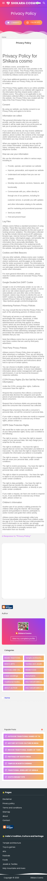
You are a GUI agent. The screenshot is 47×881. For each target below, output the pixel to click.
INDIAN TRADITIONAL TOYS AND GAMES (13, 658)
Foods (5, 860)
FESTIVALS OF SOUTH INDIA (18, 757)
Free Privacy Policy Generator (22, 100)
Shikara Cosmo (24, 3)
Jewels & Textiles (10, 864)
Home (4, 37)
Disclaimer (7, 799)
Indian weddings (11, 676)
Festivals (6, 855)
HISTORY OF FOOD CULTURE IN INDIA (21, 743)
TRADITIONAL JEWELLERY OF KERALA (21, 770)
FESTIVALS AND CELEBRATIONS (13, 670)
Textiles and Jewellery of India (34, 664)
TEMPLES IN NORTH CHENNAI (18, 763)
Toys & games (9, 847)
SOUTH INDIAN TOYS (15, 777)
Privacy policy (9, 803)
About (5, 816)
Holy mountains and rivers (14, 868)
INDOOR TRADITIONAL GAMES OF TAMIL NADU (25, 750)
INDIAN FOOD (30, 670)
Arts (4, 851)
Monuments (30, 676)
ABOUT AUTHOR (10, 688)
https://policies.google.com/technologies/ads (20, 301)
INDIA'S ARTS (9, 664)
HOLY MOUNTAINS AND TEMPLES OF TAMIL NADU (34, 688)
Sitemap (6, 812)
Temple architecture (34, 658)
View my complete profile (23, 638)
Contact (6, 820)
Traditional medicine (13, 682)
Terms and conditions (12, 807)
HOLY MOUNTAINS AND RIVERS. (34, 682)
